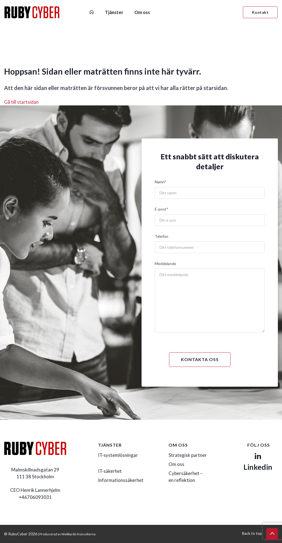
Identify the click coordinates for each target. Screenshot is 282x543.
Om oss (142, 12)
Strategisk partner (188, 455)
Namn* (160, 181)
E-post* (161, 209)
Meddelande (165, 263)
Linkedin (257, 462)
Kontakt (260, 12)
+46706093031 (35, 497)
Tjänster (114, 12)
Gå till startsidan (21, 102)
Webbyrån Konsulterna (78, 534)
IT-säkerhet (110, 471)
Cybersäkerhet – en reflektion (186, 476)
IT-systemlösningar (118, 455)
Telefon (161, 236)
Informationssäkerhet (120, 480)
